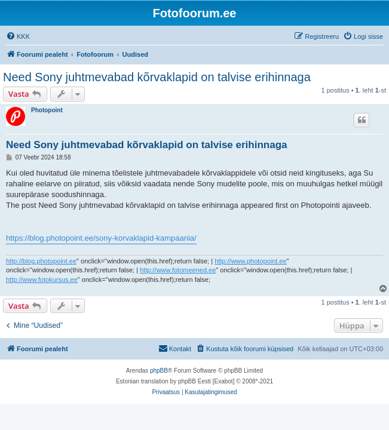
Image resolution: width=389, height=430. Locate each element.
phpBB (159, 370)
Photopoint (47, 110)
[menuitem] (18, 36)
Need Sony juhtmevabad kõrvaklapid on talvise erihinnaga (157, 77)
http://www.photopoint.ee (250, 261)
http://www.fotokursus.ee (42, 279)
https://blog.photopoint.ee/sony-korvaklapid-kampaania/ (101, 238)
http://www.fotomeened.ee (178, 270)
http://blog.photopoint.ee (41, 261)
